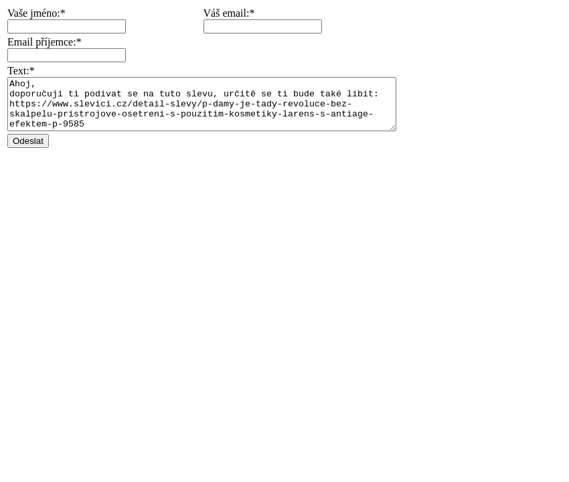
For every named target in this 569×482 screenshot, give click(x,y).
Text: (18, 70)
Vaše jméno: (33, 13)
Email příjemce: (41, 42)
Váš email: (250, 13)
